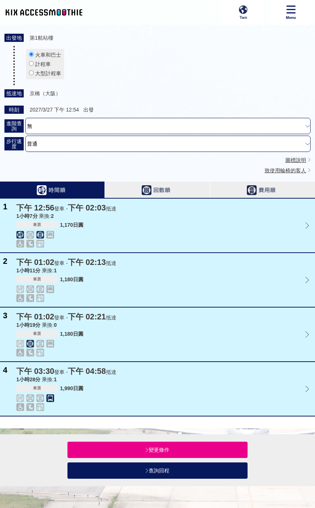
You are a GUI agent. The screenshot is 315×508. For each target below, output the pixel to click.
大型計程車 (48, 73)
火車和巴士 (48, 55)
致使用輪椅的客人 (285, 170)
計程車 (43, 64)
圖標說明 (295, 160)
